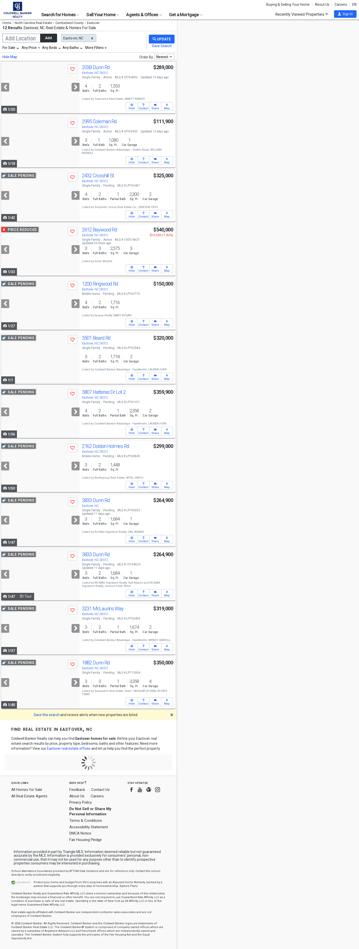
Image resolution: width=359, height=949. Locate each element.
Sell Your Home (102, 14)
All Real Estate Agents (29, 796)
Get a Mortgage (185, 14)
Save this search (47, 715)
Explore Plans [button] (129, 886)
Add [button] (48, 38)
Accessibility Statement (88, 827)
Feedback (77, 790)
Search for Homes (60, 14)
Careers (341, 4)
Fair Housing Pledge (85, 840)
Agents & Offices (144, 14)
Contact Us (100, 789)
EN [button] (354, 4)
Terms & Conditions (85, 820)
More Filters (94, 47)
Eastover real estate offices (68, 748)
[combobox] (10, 47)
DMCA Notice (80, 833)
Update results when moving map (215, 28)
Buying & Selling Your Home (288, 4)
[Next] (76, 87)
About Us (322, 4)
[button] (345, 14)
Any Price (29, 47)
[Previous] (5, 87)
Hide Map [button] (9, 57)
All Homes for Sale (26, 789)
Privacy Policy (80, 802)
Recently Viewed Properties (301, 14)
